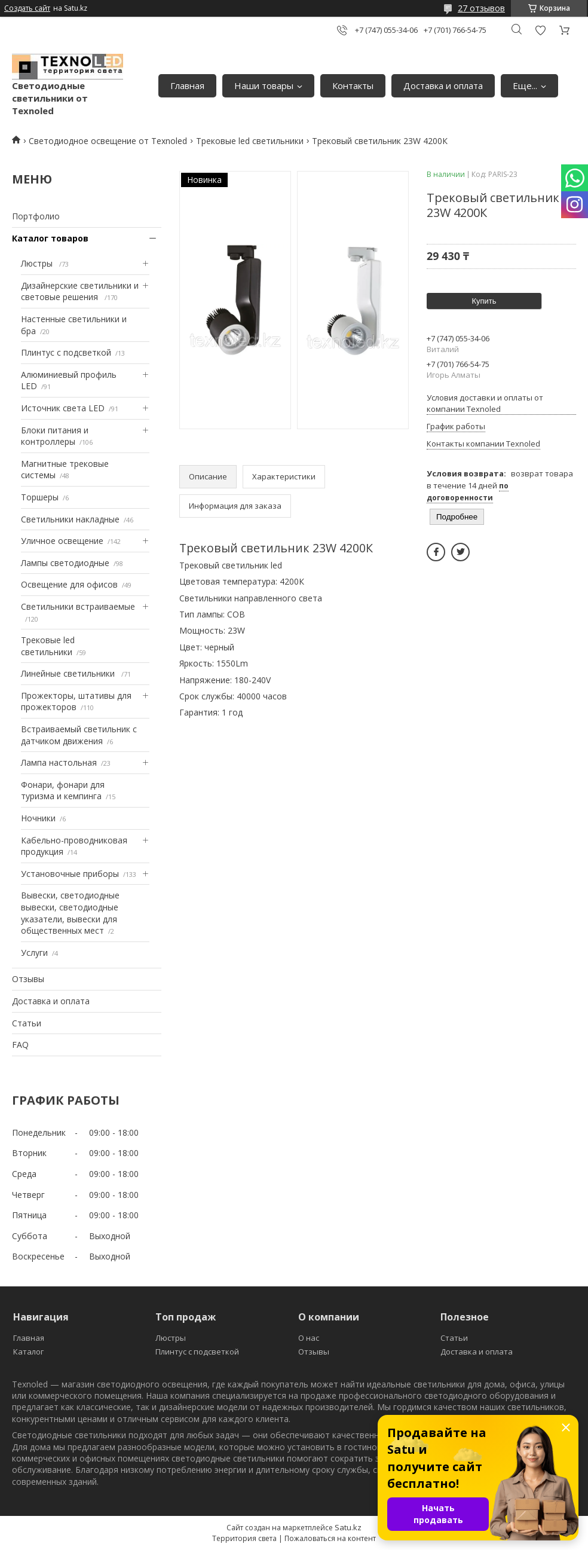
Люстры (38, 263)
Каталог (28, 1351)
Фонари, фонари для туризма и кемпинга (63, 790)
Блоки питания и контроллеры (54, 436)
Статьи (26, 1023)
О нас (308, 1337)
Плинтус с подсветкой (66, 352)
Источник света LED (63, 408)
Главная (187, 85)
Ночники (38, 818)
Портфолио (36, 216)
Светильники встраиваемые (78, 606)
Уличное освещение (62, 540)
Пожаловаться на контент (330, 1538)
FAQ (20, 1044)
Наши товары (263, 85)
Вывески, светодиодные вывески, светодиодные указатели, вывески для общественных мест (70, 912)
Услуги (34, 952)
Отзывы (28, 979)
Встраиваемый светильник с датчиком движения (79, 735)
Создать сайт (27, 8)
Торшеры (40, 497)
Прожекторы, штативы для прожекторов (76, 701)
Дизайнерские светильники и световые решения (80, 291)
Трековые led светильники (250, 140)
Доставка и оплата (443, 85)
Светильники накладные (70, 519)
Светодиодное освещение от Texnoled (108, 140)
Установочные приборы (70, 873)
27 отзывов (481, 8)
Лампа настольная (59, 762)
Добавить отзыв (540, 30)
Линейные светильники (69, 673)
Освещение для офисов (69, 584)
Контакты (352, 85)
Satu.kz (348, 1527)
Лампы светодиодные (65, 562)
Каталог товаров (50, 238)
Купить (483, 300)
